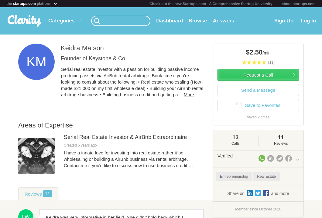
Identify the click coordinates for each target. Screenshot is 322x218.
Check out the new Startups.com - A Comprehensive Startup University (210, 4)
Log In (308, 21)
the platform (31, 3)
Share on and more (258, 193)
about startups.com (298, 4)
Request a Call (258, 75)
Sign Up (283, 21)
